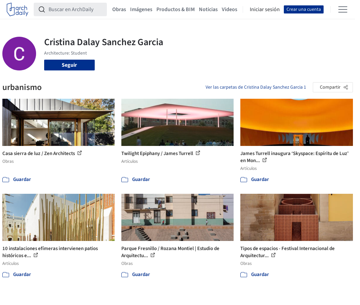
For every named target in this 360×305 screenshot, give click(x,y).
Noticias (208, 9)
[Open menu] (342, 9)
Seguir (69, 65)
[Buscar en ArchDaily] (76, 9)
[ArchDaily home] (17, 9)
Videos (229, 9)
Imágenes (141, 9)
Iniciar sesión (265, 9)
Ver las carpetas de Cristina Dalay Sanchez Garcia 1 (256, 87)
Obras (119, 9)
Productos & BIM (175, 9)
